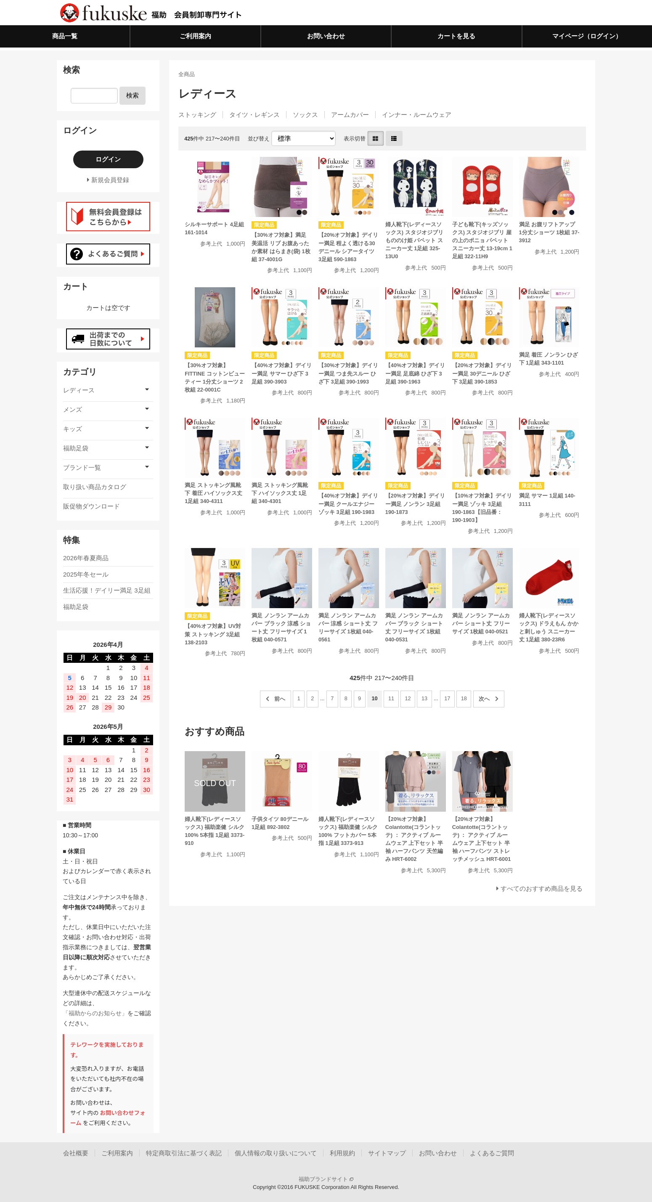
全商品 (186, 74)
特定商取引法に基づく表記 (184, 1153)
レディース (79, 390)
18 (464, 698)
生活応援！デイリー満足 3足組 (107, 590)
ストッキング (197, 114)
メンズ (72, 409)
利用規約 (342, 1153)
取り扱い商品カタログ (94, 486)
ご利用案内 (195, 36)
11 (391, 698)
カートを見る (456, 36)
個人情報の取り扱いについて (276, 1153)
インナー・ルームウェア (416, 114)
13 (424, 698)
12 (408, 698)
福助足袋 (75, 448)
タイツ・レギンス (254, 114)
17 (447, 698)
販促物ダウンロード (91, 506)
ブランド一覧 (82, 467)
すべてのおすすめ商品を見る (542, 888)
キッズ (72, 428)
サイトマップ (387, 1153)
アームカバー (350, 114)
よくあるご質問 (492, 1153)
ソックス (305, 114)
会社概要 (75, 1153)
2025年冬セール (86, 574)
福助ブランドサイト (326, 1179)
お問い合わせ (326, 36)
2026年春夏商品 (86, 557)
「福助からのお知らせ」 (95, 1013)
